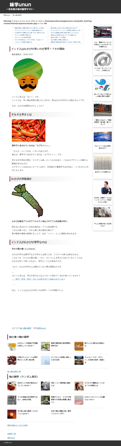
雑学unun (7, 15)
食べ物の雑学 (17, 15)
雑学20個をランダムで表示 (17, 425)
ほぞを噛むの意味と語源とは (59, 40)
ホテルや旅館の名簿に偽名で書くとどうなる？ (64, 33)
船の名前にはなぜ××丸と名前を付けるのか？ (64, 28)
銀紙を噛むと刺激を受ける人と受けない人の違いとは (30, 28)
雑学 (7, 443)
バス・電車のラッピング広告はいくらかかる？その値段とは (103, 36)
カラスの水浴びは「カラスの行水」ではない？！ (29, 40)
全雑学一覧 (11, 433)
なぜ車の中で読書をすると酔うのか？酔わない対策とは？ (32, 33)
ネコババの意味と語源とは (22, 35)
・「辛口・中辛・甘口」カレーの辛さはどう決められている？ (38, 279)
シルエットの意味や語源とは (23, 42)
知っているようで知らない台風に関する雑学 (103, 87)
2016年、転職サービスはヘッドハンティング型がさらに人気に (103, 192)
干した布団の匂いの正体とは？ (103, 217)
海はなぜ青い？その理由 (58, 37)
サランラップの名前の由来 (22, 37)
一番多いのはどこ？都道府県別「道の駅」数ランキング (103, 114)
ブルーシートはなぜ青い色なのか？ (103, 139)
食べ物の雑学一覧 (14, 371)
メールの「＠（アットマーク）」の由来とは (103, 61)
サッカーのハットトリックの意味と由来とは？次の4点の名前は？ (70, 30)
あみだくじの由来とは (103, 164)
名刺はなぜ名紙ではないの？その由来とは (63, 35)
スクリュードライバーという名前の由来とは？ (28, 30)
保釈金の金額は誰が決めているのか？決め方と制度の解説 (68, 42)
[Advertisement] (30, 309)
